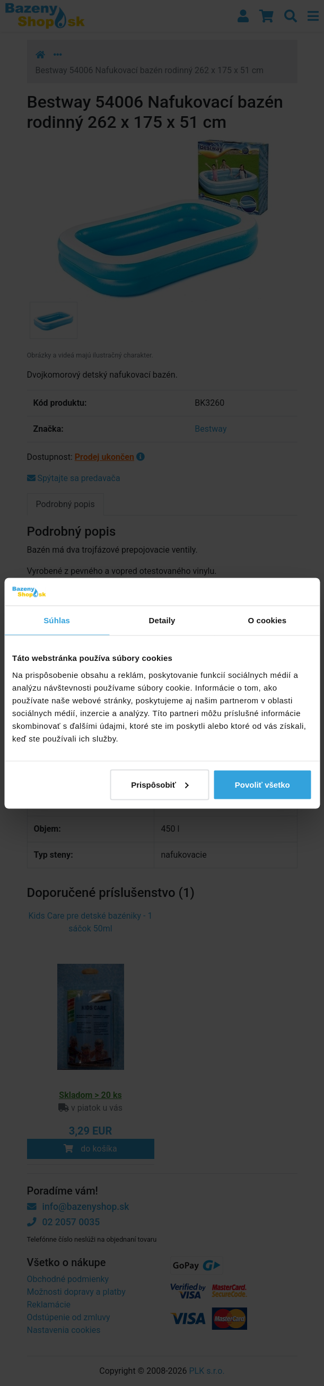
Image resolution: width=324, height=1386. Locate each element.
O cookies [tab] (267, 620)
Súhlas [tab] (56, 620)
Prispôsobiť (160, 784)
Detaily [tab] (162, 620)
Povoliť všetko (262, 784)
